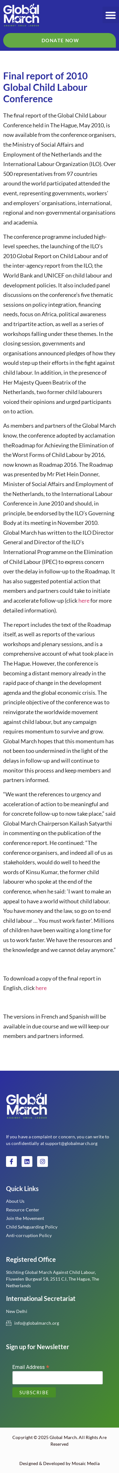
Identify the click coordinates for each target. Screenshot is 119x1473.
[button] (110, 15)
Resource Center (23, 1209)
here (83, 600)
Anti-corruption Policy (29, 1235)
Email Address (31, 1366)
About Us (15, 1201)
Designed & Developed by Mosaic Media (59, 1463)
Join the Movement (25, 1218)
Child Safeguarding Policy (32, 1226)
